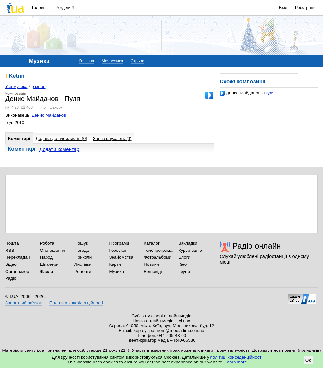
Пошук (81, 243)
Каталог (152, 243)
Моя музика (112, 61)
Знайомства (121, 257)
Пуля (269, 93)
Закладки (188, 243)
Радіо (10, 278)
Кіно (183, 264)
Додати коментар (59, 149)
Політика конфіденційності (76, 303)
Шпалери (49, 264)
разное (38, 86)
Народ (46, 257)
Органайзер (17, 271)
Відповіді (153, 271)
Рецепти (82, 271)
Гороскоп (118, 250)
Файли (46, 271)
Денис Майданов (243, 93)
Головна (40, 7)
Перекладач (17, 257)
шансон (55, 107)
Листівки (83, 264)
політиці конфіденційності (236, 357)
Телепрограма (158, 250)
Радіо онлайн (257, 245)
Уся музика (16, 86)
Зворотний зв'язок (23, 303)
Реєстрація (305, 7)
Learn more (235, 362)
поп (45, 107)
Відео (11, 264)
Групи (184, 271)
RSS (9, 250)
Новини (151, 264)
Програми (119, 243)
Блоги (185, 257)
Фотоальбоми (157, 257)
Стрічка (137, 61)
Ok (308, 360)
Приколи (83, 257)
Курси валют (191, 250)
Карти (115, 264)
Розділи (63, 7)
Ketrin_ (18, 76)
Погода (81, 250)
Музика (116, 271)
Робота (47, 243)
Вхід (283, 7)
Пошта (12, 243)
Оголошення (52, 250)
